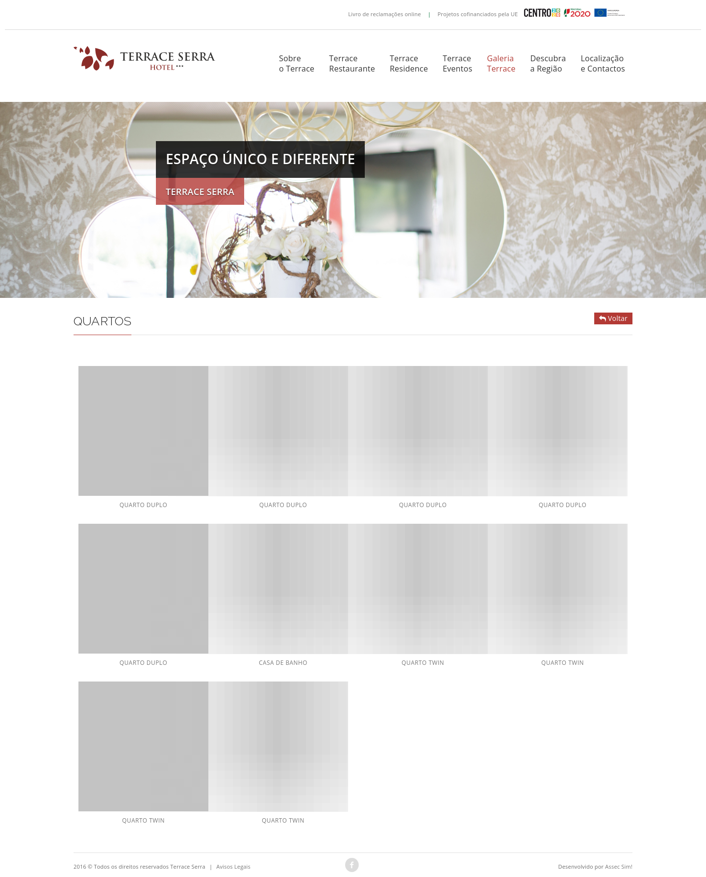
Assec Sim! (618, 866)
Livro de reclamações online (384, 14)
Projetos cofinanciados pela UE (534, 14)
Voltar (613, 318)
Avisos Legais (233, 866)
